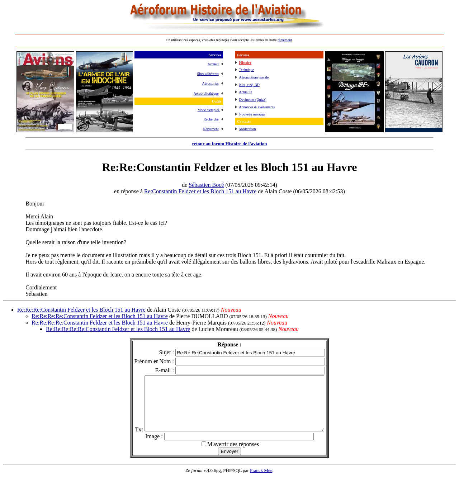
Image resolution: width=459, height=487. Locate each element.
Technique (246, 70)
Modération (247, 129)
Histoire (245, 63)
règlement (285, 40)
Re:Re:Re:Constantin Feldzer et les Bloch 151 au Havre (81, 310)
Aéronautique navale (254, 77)
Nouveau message (252, 114)
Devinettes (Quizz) (252, 99)
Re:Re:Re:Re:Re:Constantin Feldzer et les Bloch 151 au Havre (118, 329)
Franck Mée (261, 481)
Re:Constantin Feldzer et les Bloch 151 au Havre (200, 191)
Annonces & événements (257, 107)
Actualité (245, 92)
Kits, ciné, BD (249, 85)
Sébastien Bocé (206, 185)
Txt (128, 440)
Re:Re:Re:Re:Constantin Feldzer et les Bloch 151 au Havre (100, 316)
